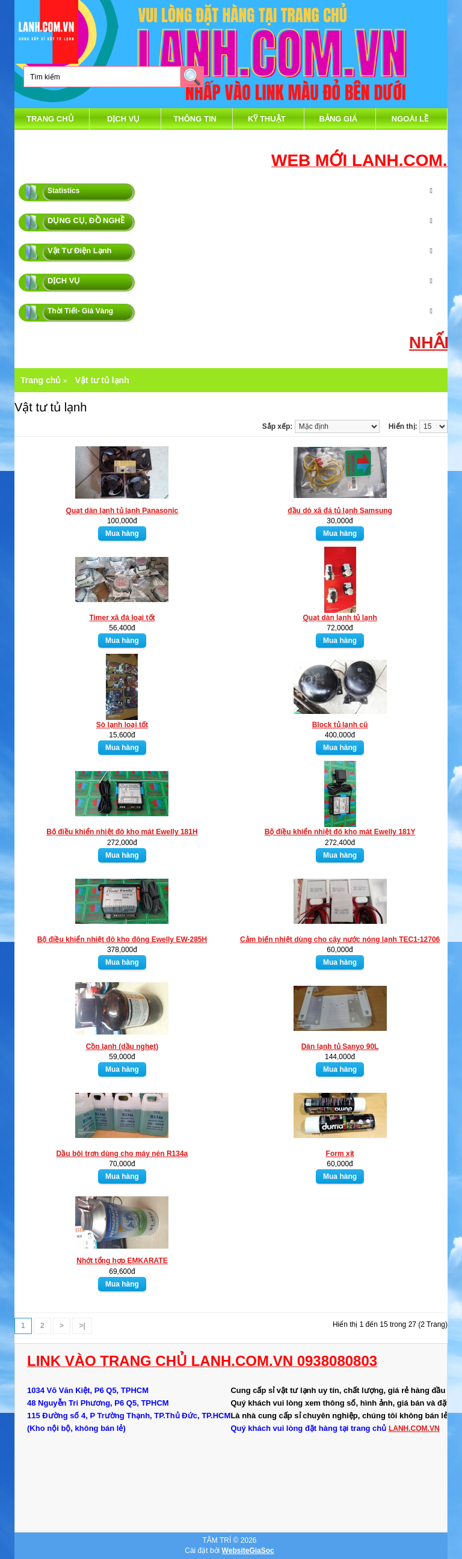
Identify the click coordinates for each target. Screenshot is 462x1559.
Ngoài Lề (410, 118)
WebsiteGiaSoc (248, 1550)
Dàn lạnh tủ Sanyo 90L (340, 1046)
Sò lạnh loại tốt (122, 725)
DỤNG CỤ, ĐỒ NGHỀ (86, 220)
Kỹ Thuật (267, 118)
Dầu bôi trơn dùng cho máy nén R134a (122, 1153)
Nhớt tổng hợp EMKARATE (121, 1260)
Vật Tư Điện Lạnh (80, 250)
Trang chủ (50, 118)
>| (82, 1325)
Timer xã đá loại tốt (122, 617)
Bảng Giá (338, 118)
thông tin (195, 118)
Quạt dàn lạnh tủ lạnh (340, 617)
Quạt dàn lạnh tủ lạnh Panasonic (122, 510)
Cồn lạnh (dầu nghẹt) (122, 1046)
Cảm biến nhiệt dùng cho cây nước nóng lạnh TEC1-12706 (340, 939)
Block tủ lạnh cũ (340, 725)
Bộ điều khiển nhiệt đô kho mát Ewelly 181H (121, 832)
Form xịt (340, 1153)
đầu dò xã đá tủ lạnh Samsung (340, 510)
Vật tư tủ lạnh (102, 380)
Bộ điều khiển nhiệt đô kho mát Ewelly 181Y (340, 832)
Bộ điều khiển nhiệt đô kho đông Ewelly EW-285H (122, 939)
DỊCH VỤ (123, 118)
